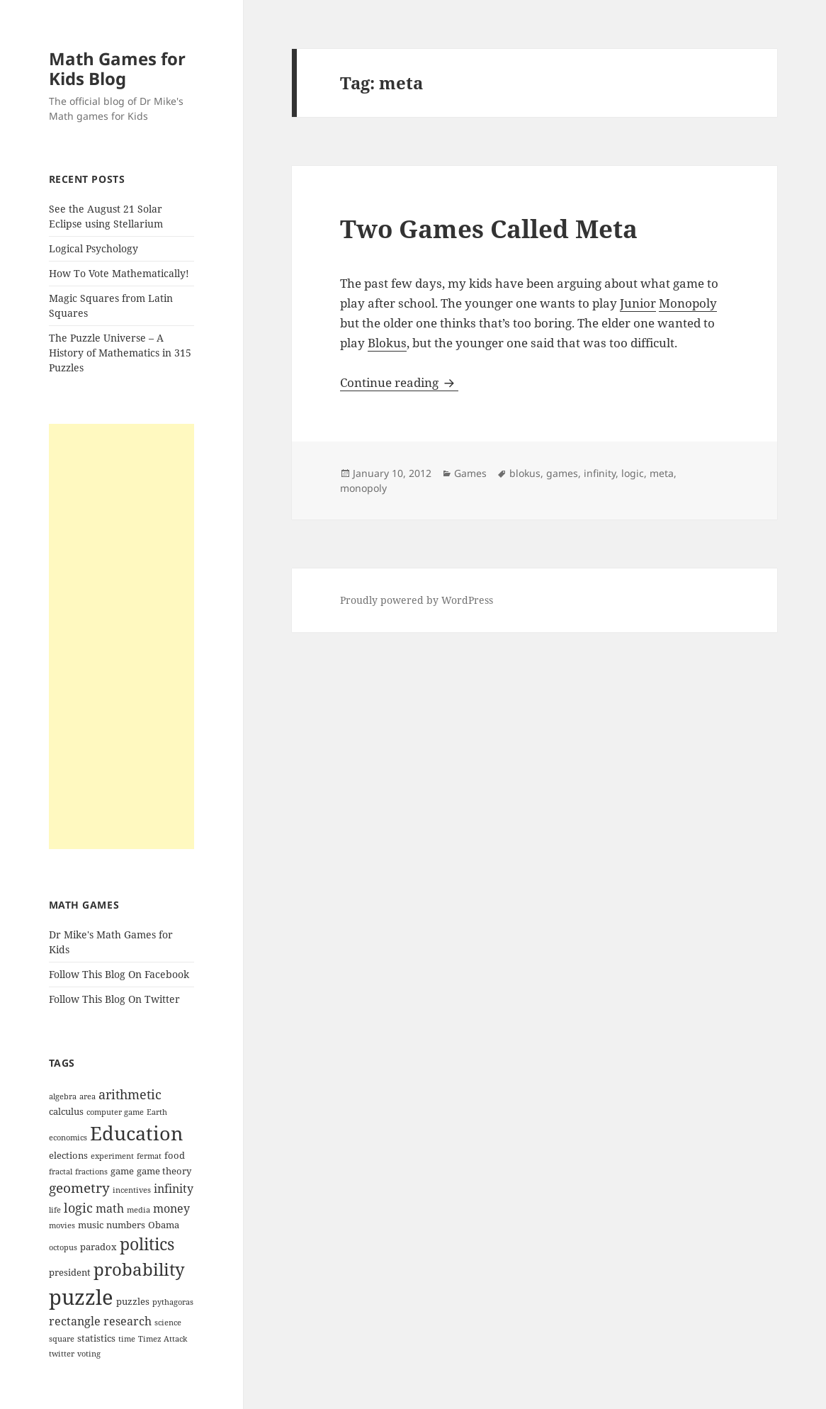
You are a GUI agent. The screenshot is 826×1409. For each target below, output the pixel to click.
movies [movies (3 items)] (62, 1225)
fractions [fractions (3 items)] (91, 1172)
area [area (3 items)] (87, 1096)
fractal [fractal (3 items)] (60, 1172)
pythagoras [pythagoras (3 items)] (172, 1302)
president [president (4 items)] (70, 1272)
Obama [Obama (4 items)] (163, 1224)
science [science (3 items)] (167, 1322)
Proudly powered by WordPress (416, 600)
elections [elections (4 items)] (68, 1155)
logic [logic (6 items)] (78, 1207)
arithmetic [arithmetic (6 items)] (130, 1094)
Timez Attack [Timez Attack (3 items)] (162, 1339)
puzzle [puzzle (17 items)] (81, 1297)
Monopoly (688, 303)
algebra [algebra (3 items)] (63, 1096)
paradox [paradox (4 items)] (98, 1246)
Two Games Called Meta (489, 228)
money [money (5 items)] (171, 1208)
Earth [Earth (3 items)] (157, 1112)
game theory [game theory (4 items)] (164, 1170)
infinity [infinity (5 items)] (173, 1188)
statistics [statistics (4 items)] (96, 1338)
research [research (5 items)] (127, 1321)
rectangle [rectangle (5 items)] (75, 1321)
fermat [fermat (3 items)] (149, 1156)
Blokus (387, 343)
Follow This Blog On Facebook (119, 974)
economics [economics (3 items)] (68, 1138)
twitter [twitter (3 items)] (61, 1354)
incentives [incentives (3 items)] (132, 1190)
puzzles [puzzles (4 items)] (132, 1301)
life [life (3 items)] (55, 1210)
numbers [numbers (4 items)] (125, 1224)
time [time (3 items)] (126, 1339)
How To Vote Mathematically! (119, 273)
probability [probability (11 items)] (139, 1269)
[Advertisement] (122, 636)
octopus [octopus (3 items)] (63, 1247)
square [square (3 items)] (61, 1339)
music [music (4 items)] (90, 1224)
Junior (638, 303)
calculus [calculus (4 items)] (66, 1111)
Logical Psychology (93, 248)
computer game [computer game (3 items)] (115, 1112)
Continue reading (399, 382)
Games (470, 473)
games (562, 473)
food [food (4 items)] (174, 1155)
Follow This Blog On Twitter (114, 999)
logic (632, 473)
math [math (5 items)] (110, 1208)
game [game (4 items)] (122, 1170)
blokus (525, 473)
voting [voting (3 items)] (89, 1354)
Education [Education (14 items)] (136, 1133)
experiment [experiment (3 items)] (112, 1156)
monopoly (363, 488)
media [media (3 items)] (138, 1210)
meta (662, 473)
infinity (600, 473)
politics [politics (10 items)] (147, 1244)
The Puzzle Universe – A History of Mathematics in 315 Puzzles (120, 352)
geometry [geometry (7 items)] (79, 1188)
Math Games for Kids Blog (117, 68)
